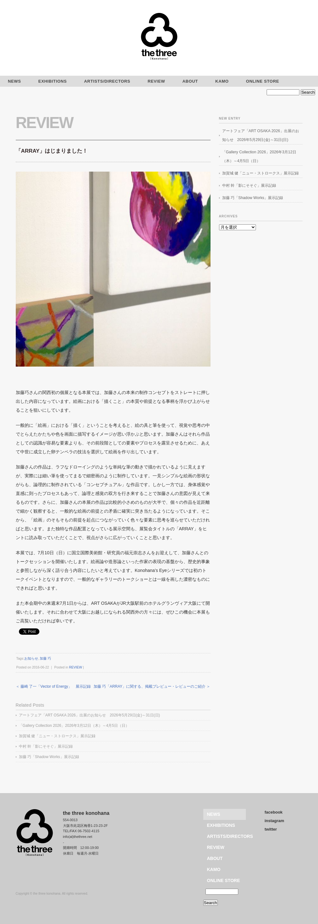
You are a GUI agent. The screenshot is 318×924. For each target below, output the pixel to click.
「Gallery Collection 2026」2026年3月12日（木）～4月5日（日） (74, 725)
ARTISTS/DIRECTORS (107, 81)
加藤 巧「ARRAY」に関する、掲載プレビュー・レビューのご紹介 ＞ (152, 686)
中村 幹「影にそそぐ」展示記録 (46, 746)
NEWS (213, 814)
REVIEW (156, 81)
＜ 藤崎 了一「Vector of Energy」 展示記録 (53, 686)
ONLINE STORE (262, 81)
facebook (274, 812)
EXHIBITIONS (52, 81)
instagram (274, 820)
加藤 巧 (45, 658)
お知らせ (31, 658)
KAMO (221, 81)
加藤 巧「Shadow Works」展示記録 (49, 757)
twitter (271, 829)
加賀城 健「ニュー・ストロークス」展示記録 (57, 736)
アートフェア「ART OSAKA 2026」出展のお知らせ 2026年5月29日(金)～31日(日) (89, 715)
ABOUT (190, 81)
